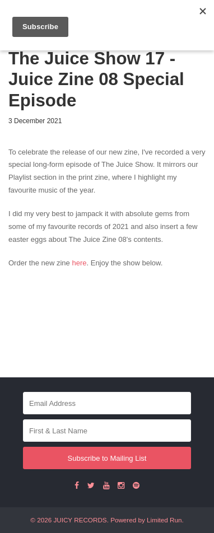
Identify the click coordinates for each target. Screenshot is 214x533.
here (79, 263)
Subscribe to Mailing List (107, 458)
